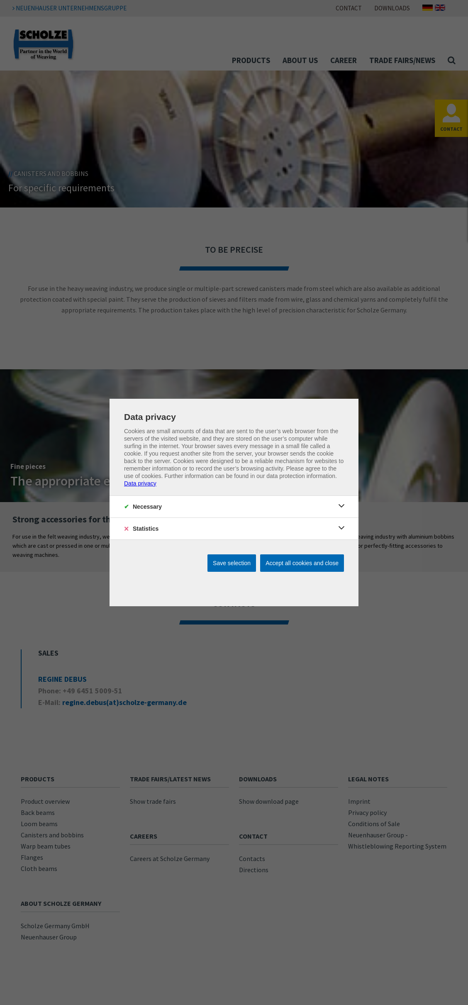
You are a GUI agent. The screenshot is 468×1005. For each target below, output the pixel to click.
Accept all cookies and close (302, 563)
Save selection (232, 563)
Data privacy (140, 483)
